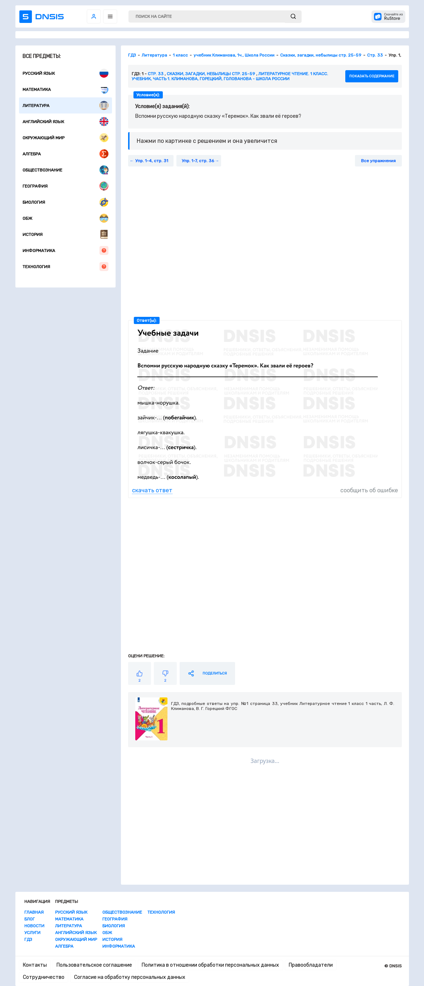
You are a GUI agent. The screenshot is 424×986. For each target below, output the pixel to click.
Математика (65, 89)
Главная (34, 912)
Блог (29, 919)
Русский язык (65, 73)
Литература (65, 105)
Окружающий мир (65, 137)
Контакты (35, 965)
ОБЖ (65, 218)
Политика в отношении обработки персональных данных (210, 965)
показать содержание (371, 76)
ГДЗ (28, 939)
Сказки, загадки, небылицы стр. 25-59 (211, 73)
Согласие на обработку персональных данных (129, 977)
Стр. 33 (156, 73)
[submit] (293, 16)
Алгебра (65, 153)
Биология (65, 202)
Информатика (65, 250)
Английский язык (65, 121)
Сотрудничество (43, 977)
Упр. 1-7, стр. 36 (198, 160)
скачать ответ (152, 490)
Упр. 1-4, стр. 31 (151, 160)
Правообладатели (311, 965)
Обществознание (65, 169)
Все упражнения (378, 160)
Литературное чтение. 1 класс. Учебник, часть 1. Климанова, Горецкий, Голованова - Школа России (230, 76)
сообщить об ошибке (369, 490)
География (65, 186)
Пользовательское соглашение (94, 965)
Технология (65, 266)
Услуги (32, 932)
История (65, 234)
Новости (34, 925)
